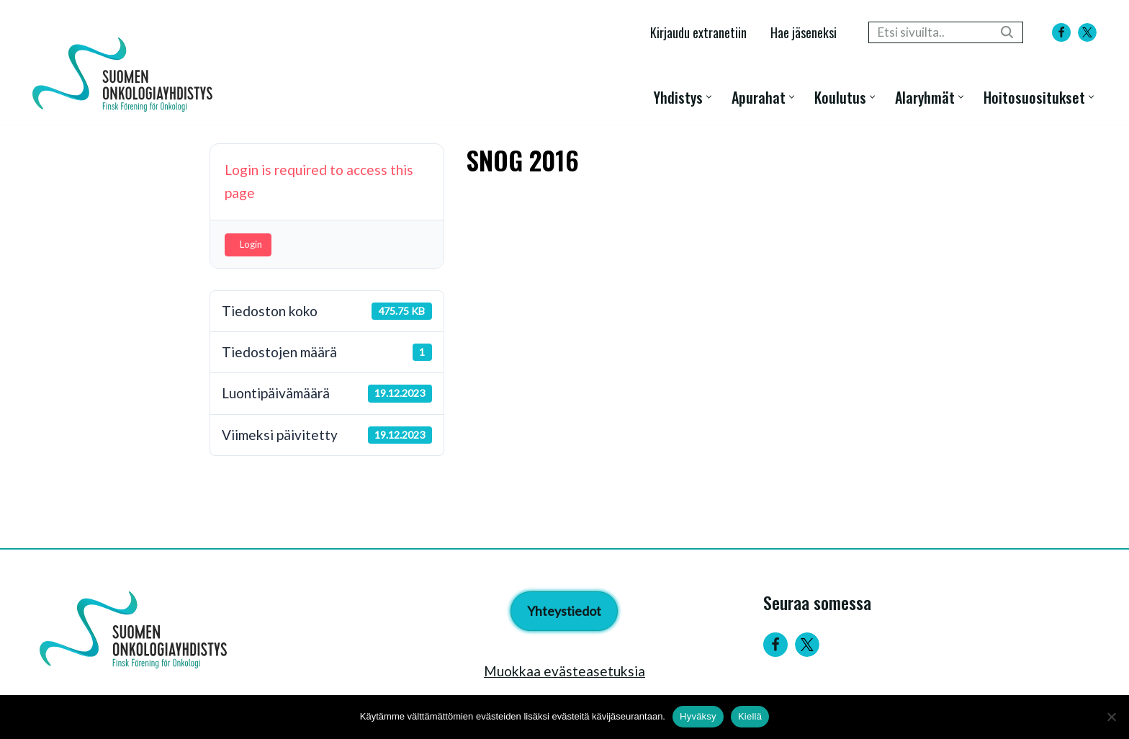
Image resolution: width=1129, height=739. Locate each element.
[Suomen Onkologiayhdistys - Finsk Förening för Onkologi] (126, 74)
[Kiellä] (1111, 716)
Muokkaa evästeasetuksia (564, 671)
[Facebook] (1061, 32)
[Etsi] (929, 32)
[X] (1087, 32)
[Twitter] (807, 644)
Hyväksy (698, 716)
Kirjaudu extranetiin (698, 32)
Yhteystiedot (564, 611)
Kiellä (750, 716)
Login (251, 244)
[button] (708, 96)
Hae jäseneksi (803, 32)
